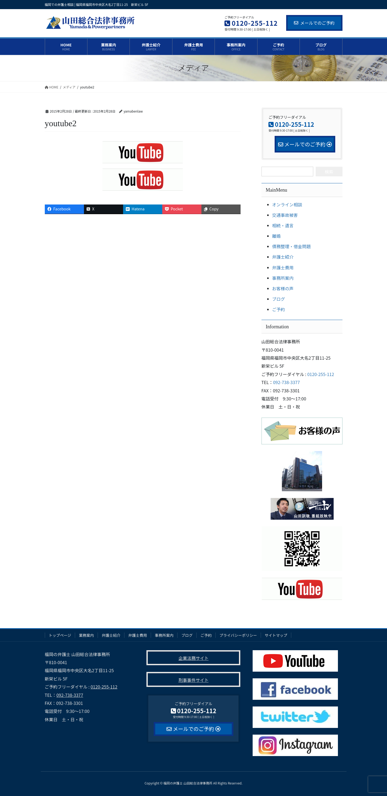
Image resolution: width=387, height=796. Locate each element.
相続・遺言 (283, 225)
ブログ (278, 299)
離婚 (276, 236)
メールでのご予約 (314, 23)
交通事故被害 (285, 215)
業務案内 (86, 635)
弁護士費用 (283, 267)
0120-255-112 (320, 374)
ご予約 (278, 309)
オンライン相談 (287, 204)
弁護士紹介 (283, 257)
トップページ (60, 635)
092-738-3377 (286, 382)
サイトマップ (276, 635)
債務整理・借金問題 (291, 246)
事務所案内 (283, 278)
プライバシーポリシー (238, 635)
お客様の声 (283, 288)
